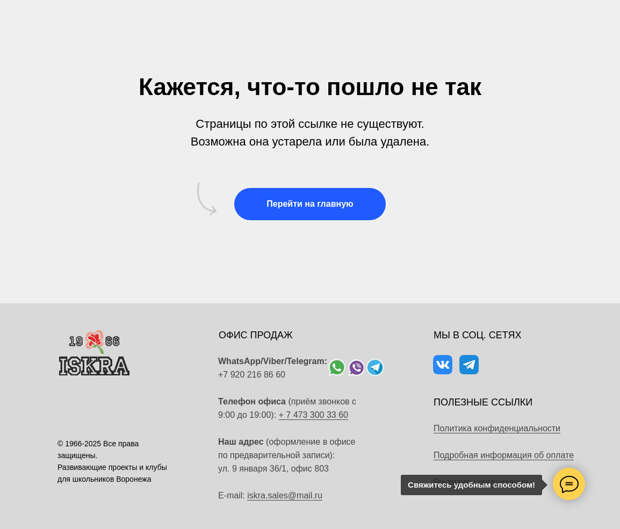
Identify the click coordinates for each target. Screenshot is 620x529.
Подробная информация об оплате (504, 455)
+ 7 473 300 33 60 (313, 414)
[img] (336, 367)
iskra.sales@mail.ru (284, 495)
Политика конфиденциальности (497, 428)
